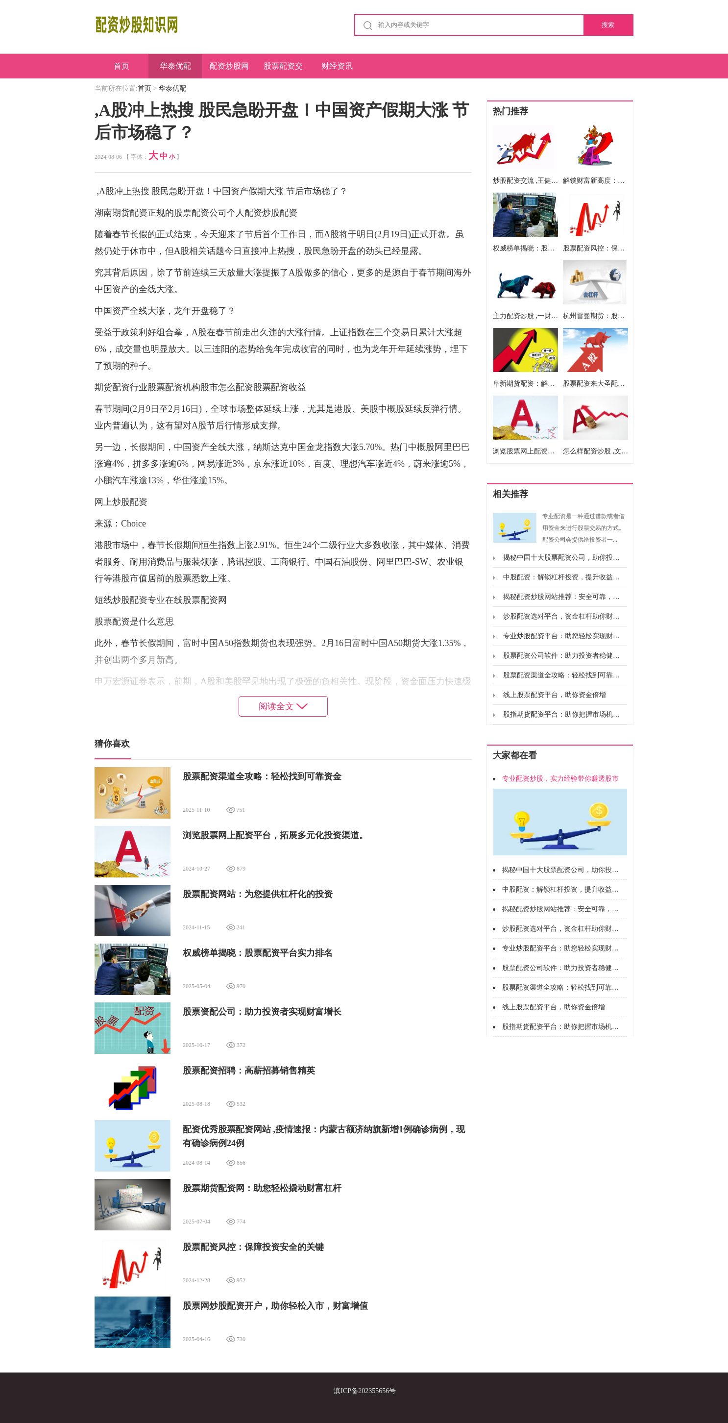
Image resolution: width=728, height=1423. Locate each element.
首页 (121, 66)
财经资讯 (337, 66)
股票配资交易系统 (283, 70)
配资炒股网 (229, 66)
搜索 (608, 24)
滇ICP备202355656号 (365, 1391)
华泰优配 (175, 66)
